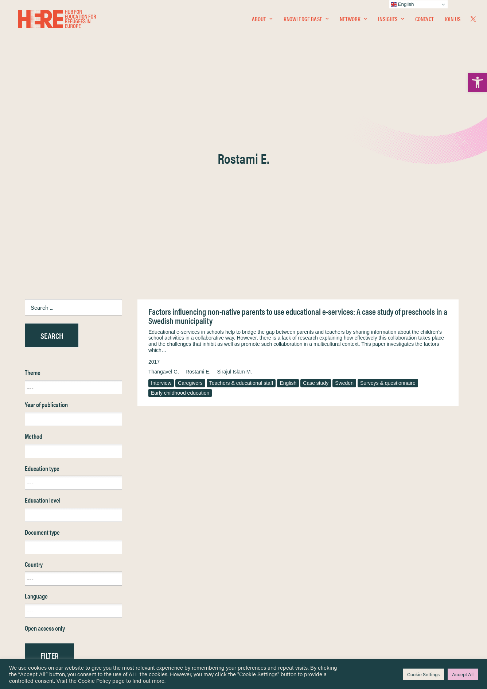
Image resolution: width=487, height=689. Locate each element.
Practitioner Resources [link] (273, 614)
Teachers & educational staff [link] (241, 213)
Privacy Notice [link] (265, 559)
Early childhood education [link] (180, 222)
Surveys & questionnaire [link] (388, 213)
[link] (477, 82)
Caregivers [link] (190, 213)
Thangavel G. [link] (163, 201)
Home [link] (32, 559)
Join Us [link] (452, 20)
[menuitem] (262, 21)
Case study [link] (315, 213)
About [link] (262, 20)
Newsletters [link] (43, 591)
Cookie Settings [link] (423, 674)
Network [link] (353, 20)
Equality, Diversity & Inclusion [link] (280, 576)
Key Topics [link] (261, 623)
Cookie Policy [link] (94, 680)
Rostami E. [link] (198, 201)
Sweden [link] (344, 213)
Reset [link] (32, 506)
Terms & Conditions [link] (270, 567)
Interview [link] (161, 213)
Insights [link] (391, 20)
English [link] (288, 213)
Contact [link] (424, 20)
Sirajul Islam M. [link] (234, 201)
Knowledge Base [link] (306, 20)
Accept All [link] (463, 674)
